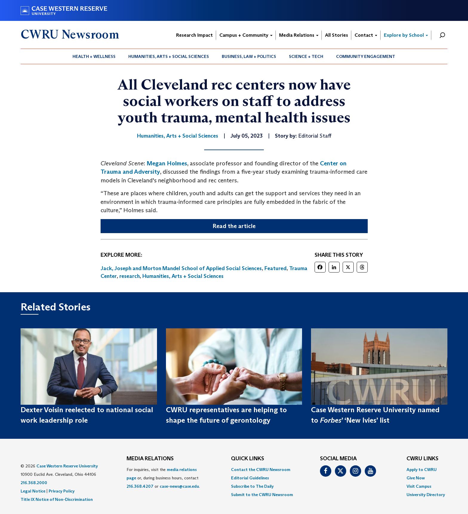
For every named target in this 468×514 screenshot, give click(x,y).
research (129, 276)
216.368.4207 (140, 486)
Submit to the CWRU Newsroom (262, 494)
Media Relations (298, 35)
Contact (366, 35)
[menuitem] (94, 56)
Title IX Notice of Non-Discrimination (57, 499)
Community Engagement (365, 56)
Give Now (416, 478)
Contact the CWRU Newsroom (260, 469)
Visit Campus (419, 486)
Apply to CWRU (422, 469)
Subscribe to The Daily (252, 486)
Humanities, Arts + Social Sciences (168, 56)
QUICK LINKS (247, 459)
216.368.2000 (34, 482)
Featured (275, 268)
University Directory (426, 494)
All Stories (336, 35)
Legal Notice (33, 491)
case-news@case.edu (179, 486)
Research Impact (194, 35)
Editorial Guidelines (250, 478)
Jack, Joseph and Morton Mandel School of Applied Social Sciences (181, 268)
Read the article (234, 226)
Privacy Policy (62, 491)
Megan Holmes (167, 163)
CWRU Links (422, 459)
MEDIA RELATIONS (150, 459)
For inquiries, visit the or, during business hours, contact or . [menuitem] (163, 478)
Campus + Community (246, 35)
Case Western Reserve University (67, 466)
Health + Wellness (94, 56)
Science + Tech (306, 56)
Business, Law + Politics (249, 56)
